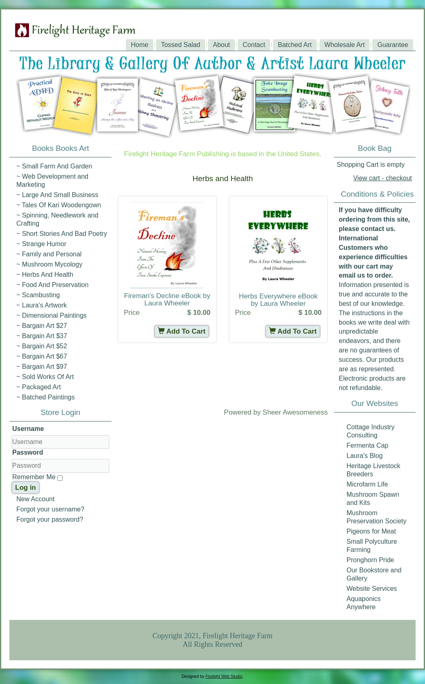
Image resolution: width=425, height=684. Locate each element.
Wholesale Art (344, 44)
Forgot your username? (50, 509)
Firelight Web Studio (224, 676)
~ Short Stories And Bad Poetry (61, 233)
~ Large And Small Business (57, 194)
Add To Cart (182, 331)
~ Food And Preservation (52, 284)
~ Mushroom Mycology (49, 264)
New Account (35, 499)
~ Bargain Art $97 (41, 366)
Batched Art (295, 44)
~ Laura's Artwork (41, 305)
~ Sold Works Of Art (45, 376)
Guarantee (392, 44)
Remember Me (34, 476)
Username (28, 428)
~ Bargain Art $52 (41, 346)
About (221, 44)
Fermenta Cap (367, 445)
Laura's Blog (364, 455)
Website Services (372, 588)
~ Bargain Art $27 (41, 325)
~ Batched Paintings (45, 397)
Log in (25, 487)
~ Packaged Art (38, 386)
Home (139, 44)
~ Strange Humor (41, 243)
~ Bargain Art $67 (41, 356)
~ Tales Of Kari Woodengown (58, 205)
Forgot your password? (49, 519)
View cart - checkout (382, 178)
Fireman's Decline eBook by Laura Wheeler (167, 299)
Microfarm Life (367, 484)
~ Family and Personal (49, 254)
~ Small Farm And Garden (54, 166)
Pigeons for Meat (371, 531)
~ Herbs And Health (44, 274)
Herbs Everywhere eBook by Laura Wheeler (278, 300)
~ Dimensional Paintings (51, 315)
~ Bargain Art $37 (41, 335)
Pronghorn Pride (370, 559)
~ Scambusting (38, 295)
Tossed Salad (180, 44)
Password (27, 452)
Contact (254, 44)
